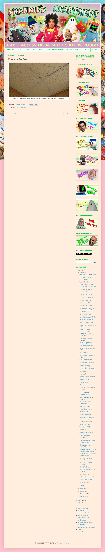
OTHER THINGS (73, 50)
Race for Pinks (84, 395)
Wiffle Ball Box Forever (87, 362)
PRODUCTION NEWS (54, 50)
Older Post (66, 114)
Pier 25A (82, 438)
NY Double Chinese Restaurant (86, 278)
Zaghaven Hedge (85, 424)
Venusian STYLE (85, 427)
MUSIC (40, 50)
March (82, 491)
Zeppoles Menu (84, 292)
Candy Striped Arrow (86, 409)
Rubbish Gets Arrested (87, 477)
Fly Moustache (84, 385)
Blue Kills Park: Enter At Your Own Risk (87, 459)
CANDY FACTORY (85, 303)
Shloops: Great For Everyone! (85, 402)
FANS (94, 50)
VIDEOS (86, 50)
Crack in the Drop (85, 435)
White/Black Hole (85, 282)
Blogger (67, 543)
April (81, 488)
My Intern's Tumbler (84, 513)
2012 (80, 500)
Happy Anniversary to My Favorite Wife (87, 441)
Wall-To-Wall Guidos (86, 305)
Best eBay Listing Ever (87, 322)
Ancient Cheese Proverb (87, 376)
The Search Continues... (87, 314)
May (81, 486)
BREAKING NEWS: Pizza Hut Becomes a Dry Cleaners (88, 309)
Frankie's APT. (80, 60)
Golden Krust (82, 529)
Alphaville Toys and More (85, 522)
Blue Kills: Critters (85, 467)
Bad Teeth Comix (83, 515)
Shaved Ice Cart (85, 379)
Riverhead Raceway (86, 421)
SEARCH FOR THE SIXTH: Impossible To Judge (88, 450)
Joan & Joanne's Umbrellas (88, 317)
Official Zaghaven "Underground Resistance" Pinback (87, 366)
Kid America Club (83, 508)
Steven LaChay (84, 482)
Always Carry (84, 352)
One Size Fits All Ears (86, 406)
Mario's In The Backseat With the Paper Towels (87, 418)
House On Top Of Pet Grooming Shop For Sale (88, 285)
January (82, 496)
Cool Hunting (82, 520)
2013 (80, 270)
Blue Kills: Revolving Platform (86, 463)
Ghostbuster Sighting (86, 432)
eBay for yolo (82, 510)
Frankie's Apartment (86, 343)
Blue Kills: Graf (84, 474)
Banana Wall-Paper (86, 414)
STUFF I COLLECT (27, 50)
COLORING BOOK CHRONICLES (85, 330)
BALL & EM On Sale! (86, 294)
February (83, 494)
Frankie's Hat (84, 412)
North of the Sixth (85, 382)
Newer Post (12, 114)
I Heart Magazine (83, 532)
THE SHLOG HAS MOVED (88, 275)
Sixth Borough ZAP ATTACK (85, 446)
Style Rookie (82, 525)
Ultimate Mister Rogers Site (86, 527)
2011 (80, 503)
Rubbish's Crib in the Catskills (86, 339)
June (81, 272)
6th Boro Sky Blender (86, 320)
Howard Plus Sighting (86, 479)
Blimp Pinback (84, 371)
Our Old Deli (83, 430)
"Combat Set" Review (86, 297)
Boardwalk (83, 374)
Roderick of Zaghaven (86, 345)
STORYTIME (11, 50)
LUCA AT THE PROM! (86, 300)
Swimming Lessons (86, 289)
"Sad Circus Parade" (86, 360)
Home (39, 114)
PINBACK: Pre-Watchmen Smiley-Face (88, 454)
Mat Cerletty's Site (83, 517)
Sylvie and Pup (84, 392)
